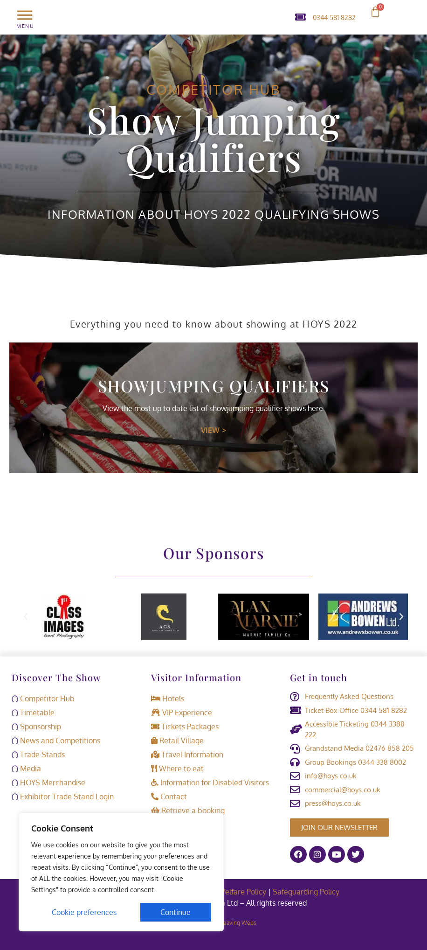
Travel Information (187, 754)
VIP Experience (181, 712)
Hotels (167, 698)
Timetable (33, 712)
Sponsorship (36, 726)
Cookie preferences (84, 912)
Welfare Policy (242, 891)
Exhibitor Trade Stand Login (63, 796)
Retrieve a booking (188, 810)
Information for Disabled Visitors (210, 782)
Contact (169, 796)
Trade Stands (38, 754)
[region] (121, 872)
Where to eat (177, 768)
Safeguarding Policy (307, 891)
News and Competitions (56, 740)
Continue (176, 912)
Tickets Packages (185, 726)
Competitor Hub (213, 89)
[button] (25, 617)
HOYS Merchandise (48, 782)
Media (26, 768)
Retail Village (177, 740)
